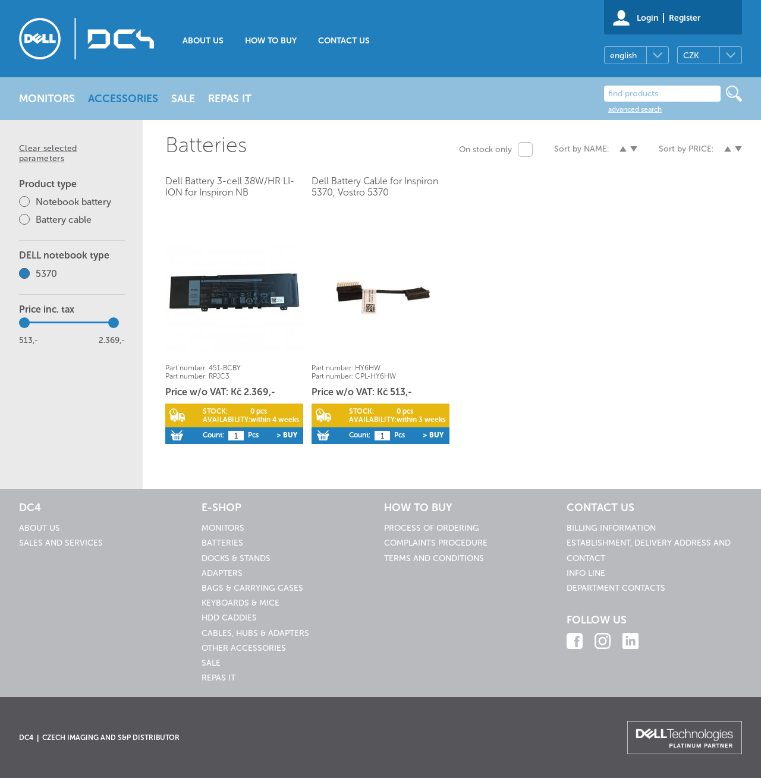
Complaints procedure (436, 543)
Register (684, 18)
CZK (691, 56)
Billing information (611, 528)
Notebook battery (73, 201)
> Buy (286, 435)
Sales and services (61, 543)
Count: (213, 435)
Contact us (344, 41)
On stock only (485, 149)
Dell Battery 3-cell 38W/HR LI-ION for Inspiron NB (229, 186)
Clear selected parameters (48, 153)
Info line (586, 573)
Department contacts (616, 588)
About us (203, 41)
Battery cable (64, 219)
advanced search (635, 109)
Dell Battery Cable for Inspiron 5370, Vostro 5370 (375, 186)
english (623, 56)
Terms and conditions (434, 558)
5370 (46, 273)
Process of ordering (431, 528)
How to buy (271, 41)
